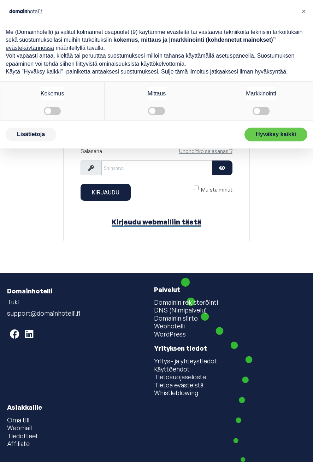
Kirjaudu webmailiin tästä (156, 221)
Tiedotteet (22, 436)
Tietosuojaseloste (180, 377)
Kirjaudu (105, 192)
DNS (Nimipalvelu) (180, 310)
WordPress (170, 334)
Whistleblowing (176, 393)
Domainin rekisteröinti (186, 302)
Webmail (19, 428)
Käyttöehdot (172, 369)
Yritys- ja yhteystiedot (185, 361)
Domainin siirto (176, 318)
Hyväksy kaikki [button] (276, 134)
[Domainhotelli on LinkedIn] (29, 334)
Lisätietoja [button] (31, 134)
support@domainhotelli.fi (43, 313)
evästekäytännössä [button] (30, 48)
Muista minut (216, 189)
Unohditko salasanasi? (205, 151)
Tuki (13, 302)
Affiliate (18, 444)
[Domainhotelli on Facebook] (14, 334)
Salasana (91, 151)
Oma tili (18, 420)
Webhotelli (169, 326)
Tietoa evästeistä (178, 385)
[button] (303, 11)
